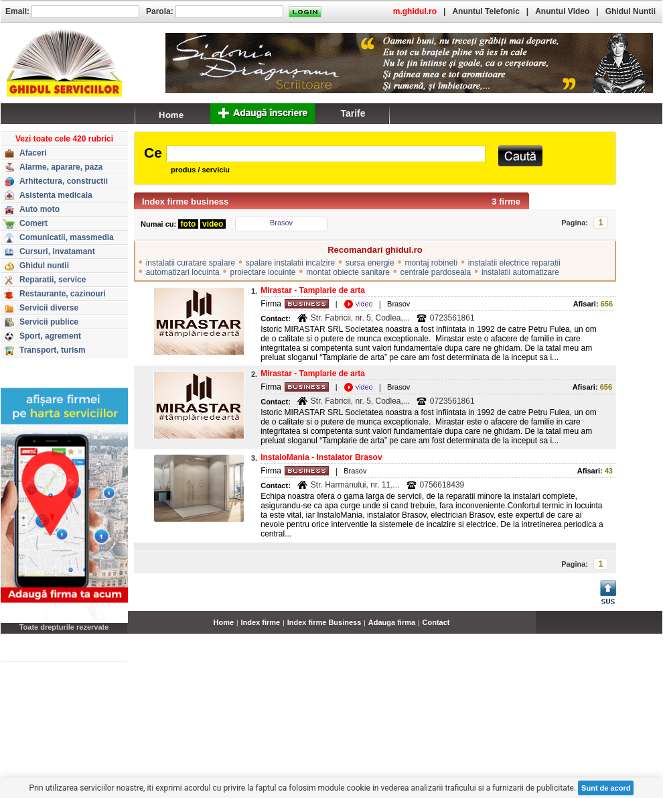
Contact (436, 622)
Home (224, 622)
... (659, 630)
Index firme (261, 622)
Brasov (281, 223)
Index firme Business (324, 622)
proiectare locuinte (262, 272)
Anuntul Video (562, 11)
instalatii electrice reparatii (514, 263)
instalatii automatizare (520, 272)
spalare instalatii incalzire (290, 263)
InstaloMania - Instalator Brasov (321, 457)
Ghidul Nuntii (630, 11)
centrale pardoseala (435, 272)
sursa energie (370, 263)
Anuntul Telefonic (485, 11)
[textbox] (326, 154)
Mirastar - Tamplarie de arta (313, 290)
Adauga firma (391, 622)
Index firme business (185, 201)
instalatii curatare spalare (190, 263)
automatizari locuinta (183, 272)
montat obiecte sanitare (348, 272)
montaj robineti (430, 263)
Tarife (352, 113)
